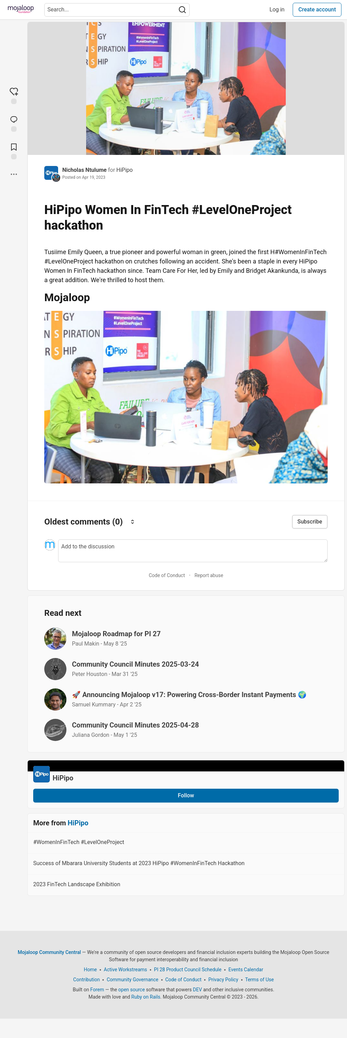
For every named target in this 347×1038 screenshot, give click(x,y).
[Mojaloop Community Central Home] (21, 10)
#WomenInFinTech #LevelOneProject (185, 843)
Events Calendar (245, 969)
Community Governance (132, 979)
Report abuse (208, 575)
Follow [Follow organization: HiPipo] (186, 795)
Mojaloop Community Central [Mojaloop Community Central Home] (49, 952)
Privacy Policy (223, 979)
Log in (277, 9)
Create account (317, 9)
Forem (97, 989)
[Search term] (117, 10)
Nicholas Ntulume (85, 170)
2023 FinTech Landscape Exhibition (185, 885)
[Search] (182, 9)
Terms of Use (259, 979)
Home (90, 969)
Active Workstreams (125, 969)
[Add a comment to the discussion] (192, 551)
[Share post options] (14, 174)
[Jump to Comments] (14, 123)
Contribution (86, 979)
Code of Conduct (167, 575)
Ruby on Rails (146, 997)
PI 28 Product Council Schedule (187, 969)
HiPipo (124, 170)
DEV (197, 989)
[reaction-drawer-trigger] (14, 95)
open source (131, 989)
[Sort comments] (132, 521)
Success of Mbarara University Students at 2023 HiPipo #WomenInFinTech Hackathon (185, 864)
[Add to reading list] (14, 151)
